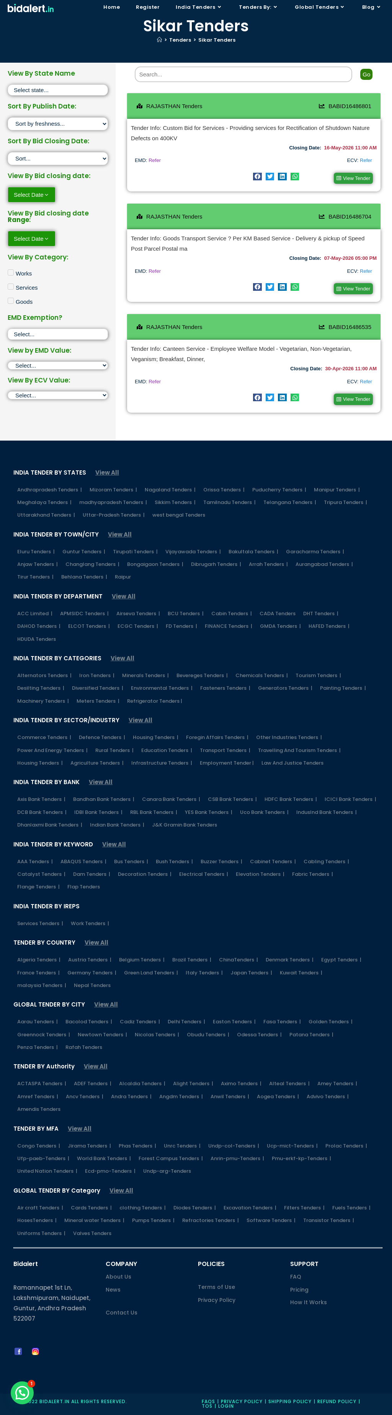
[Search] (244, 74)
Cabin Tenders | (231, 613)
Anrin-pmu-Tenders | (237, 1158)
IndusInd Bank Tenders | (326, 812)
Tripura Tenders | (345, 502)
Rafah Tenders (83, 1047)
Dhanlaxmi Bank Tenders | (49, 824)
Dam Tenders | (91, 874)
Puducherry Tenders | (279, 489)
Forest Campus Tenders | (171, 1158)
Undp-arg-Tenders (167, 1171)
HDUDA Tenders (36, 639)
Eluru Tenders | (36, 551)
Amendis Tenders (38, 1109)
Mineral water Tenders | (94, 1220)
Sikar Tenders (216, 40)
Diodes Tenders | (194, 1207)
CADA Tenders (278, 613)
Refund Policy (336, 1401)
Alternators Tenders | (44, 675)
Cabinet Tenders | (273, 861)
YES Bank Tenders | (208, 812)
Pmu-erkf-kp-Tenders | (301, 1158)
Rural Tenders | (114, 750)
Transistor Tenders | (328, 1220)
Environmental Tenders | (162, 688)
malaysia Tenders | (41, 985)
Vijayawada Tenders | (193, 551)
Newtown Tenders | (102, 1034)
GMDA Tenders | (280, 626)
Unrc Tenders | (182, 1145)
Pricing (299, 1289)
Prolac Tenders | (346, 1145)
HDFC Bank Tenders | (291, 799)
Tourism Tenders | (318, 675)
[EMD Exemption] (58, 334)
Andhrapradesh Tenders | (49, 489)
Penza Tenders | (37, 1047)
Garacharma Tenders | (315, 551)
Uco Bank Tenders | (264, 812)
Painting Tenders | (343, 688)
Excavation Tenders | (250, 1207)
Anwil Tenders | (230, 1096)
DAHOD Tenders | (38, 626)
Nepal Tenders (92, 985)
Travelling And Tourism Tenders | (299, 750)
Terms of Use (216, 1287)
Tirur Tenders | (35, 576)
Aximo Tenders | (241, 1083)
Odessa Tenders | (259, 1034)
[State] (58, 90)
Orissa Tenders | (224, 489)
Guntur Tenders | (83, 551)
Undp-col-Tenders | (233, 1145)
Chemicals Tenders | (261, 675)
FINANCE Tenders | (228, 626)
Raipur (123, 576)
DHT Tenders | (320, 613)
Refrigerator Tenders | (154, 701)
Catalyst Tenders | (41, 874)
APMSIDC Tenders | (84, 613)
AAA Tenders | (35, 861)
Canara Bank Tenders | (171, 799)
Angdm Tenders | (181, 1096)
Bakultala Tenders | (253, 551)
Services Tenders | (40, 923)
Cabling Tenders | (326, 861)
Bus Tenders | (131, 861)
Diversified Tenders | (97, 688)
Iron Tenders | (96, 675)
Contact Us (121, 1312)
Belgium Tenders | (142, 959)
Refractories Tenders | (210, 1220)
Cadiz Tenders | (140, 1021)
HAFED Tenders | (329, 626)
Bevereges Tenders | (202, 675)
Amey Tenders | (337, 1083)
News (113, 1289)
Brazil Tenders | (191, 959)
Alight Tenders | (193, 1083)
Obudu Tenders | (208, 1034)
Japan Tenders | (251, 972)
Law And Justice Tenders (292, 763)
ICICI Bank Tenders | (350, 799)
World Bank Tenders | (104, 1158)
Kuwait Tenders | (301, 972)
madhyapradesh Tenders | (113, 502)
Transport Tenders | (225, 750)
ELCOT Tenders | (89, 626)
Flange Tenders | (38, 886)
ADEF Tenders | (92, 1083)
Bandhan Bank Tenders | (103, 799)
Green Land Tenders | (151, 972)
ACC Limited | (34, 613)
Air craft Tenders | (40, 1207)
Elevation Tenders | (260, 874)
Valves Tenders (92, 1233)
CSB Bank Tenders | (232, 799)
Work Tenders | (90, 923)
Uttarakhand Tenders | (46, 515)
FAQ (295, 1276)
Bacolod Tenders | (88, 1021)
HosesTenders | (37, 1220)
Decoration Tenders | (145, 874)
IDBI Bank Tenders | (98, 812)
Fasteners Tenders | (225, 688)
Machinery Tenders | (43, 701)
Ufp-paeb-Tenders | (43, 1158)
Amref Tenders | (37, 1096)
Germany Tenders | (91, 972)
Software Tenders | (271, 1220)
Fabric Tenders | (312, 874)
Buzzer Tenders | (221, 861)
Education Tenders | (166, 750)
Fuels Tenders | (351, 1207)
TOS (207, 1406)
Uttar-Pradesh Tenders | (114, 515)
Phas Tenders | (137, 1145)
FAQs (208, 1401)
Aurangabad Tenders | (324, 564)
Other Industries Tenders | (289, 737)
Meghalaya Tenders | (44, 502)
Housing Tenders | (155, 737)
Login (226, 1406)
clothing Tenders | (142, 1207)
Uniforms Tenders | (41, 1233)
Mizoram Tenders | (113, 489)
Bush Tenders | (174, 861)
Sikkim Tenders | (175, 502)
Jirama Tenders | (89, 1145)
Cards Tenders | (91, 1207)
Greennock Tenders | (43, 1034)
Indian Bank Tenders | (117, 824)
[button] (257, 176)
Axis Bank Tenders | (41, 799)
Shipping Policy (290, 1401)
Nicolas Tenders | (157, 1034)
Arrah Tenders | (268, 564)
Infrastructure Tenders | (161, 763)
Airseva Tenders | (138, 613)
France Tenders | (38, 972)
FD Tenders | (181, 626)
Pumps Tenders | (153, 1220)
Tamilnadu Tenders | (229, 502)
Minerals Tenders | (145, 675)
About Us (118, 1276)
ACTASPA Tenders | (41, 1083)
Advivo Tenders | (328, 1096)
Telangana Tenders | (289, 502)
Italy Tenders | (204, 972)
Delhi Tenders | (186, 1021)
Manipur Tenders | (337, 489)
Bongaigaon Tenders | (155, 564)
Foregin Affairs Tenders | (217, 737)
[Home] (159, 40)
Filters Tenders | (304, 1207)
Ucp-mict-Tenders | (292, 1145)
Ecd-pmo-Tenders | (110, 1171)
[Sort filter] (58, 123)
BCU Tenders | (186, 613)
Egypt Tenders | (341, 959)
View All (107, 472)
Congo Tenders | (38, 1145)
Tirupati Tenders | (135, 551)
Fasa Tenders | (282, 1021)
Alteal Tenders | (289, 1083)
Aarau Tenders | (37, 1021)
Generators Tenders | (285, 688)
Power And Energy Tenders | (52, 750)
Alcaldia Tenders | (142, 1083)
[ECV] (58, 395)
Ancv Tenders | (84, 1096)
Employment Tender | (227, 763)
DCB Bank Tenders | (42, 812)
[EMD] (58, 365)
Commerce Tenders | (44, 737)
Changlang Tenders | (92, 564)
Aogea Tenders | (278, 1096)
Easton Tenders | (234, 1021)
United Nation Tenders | (47, 1171)
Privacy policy (242, 1401)
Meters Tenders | (98, 701)
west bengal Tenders (178, 515)
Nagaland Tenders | (170, 489)
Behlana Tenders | (84, 576)
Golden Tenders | (331, 1021)
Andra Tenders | (131, 1096)
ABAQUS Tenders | (83, 861)
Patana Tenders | (311, 1034)
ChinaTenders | (238, 959)
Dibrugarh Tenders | (216, 564)
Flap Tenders (83, 886)
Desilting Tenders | (40, 688)
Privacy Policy (216, 1300)
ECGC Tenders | (138, 626)
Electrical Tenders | (203, 874)
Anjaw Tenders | (37, 564)
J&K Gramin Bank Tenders (184, 824)
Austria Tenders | (89, 959)
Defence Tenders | (102, 737)
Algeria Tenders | (38, 959)
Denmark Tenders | (290, 959)
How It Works (308, 1302)
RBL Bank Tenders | (153, 812)
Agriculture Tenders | (97, 763)
